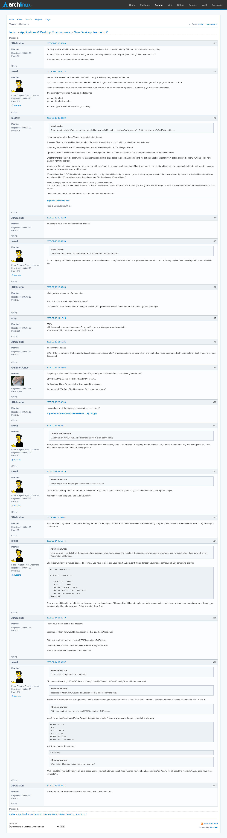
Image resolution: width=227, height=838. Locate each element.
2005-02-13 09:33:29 (56, 118)
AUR (204, 5)
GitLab (180, 5)
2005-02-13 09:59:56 (56, 241)
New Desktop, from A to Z (91, 32)
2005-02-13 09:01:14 (56, 71)
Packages (145, 5)
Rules (19, 19)
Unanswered (211, 24)
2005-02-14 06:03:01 (56, 517)
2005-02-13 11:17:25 (56, 318)
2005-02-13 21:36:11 (56, 425)
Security (193, 5)
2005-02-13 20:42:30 (56, 402)
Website (17, 105)
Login (48, 19)
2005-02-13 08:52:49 (56, 43)
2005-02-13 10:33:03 (56, 287)
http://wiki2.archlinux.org (58, 201)
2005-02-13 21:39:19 (56, 471)
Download (217, 5)
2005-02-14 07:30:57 (56, 662)
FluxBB (214, 827)
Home (132, 5)
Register (38, 19)
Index (11, 19)
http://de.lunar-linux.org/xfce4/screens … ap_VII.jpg (72, 413)
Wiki (170, 5)
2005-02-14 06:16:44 (56, 541)
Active (201, 24)
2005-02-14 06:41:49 (56, 618)
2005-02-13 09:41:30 (56, 218)
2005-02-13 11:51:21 (56, 342)
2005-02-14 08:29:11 (56, 785)
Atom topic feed (211, 823)
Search (28, 19)
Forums (159, 5)
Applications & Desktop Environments (45, 32)
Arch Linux (17, 5)
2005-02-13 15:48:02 (56, 367)
